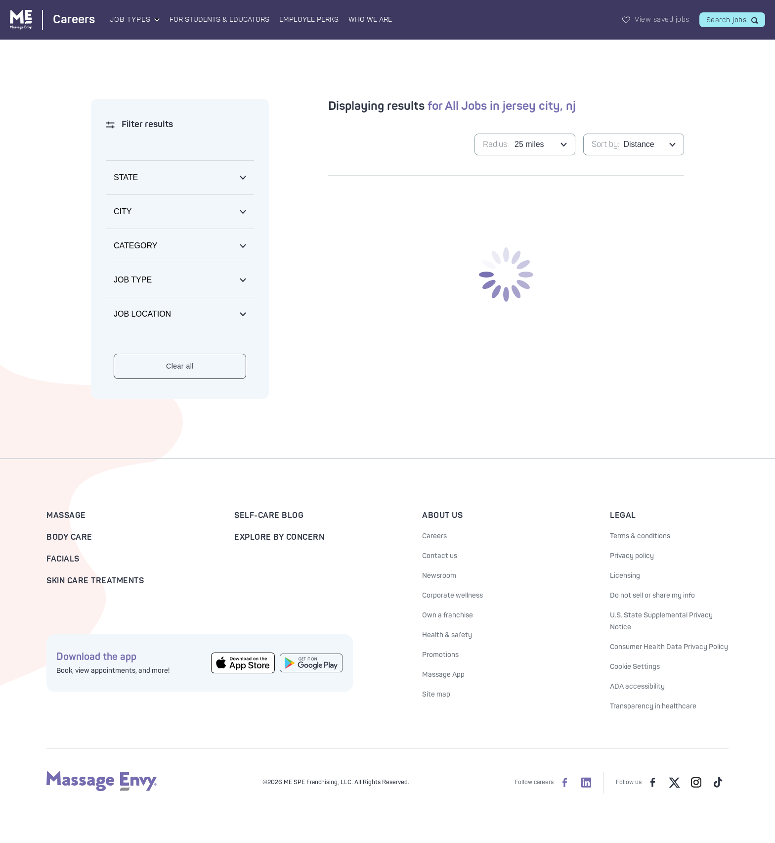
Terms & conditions (640, 536)
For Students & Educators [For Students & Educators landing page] (219, 19)
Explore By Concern (279, 537)
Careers (434, 536)
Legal (623, 515)
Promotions (440, 655)
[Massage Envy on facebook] (652, 783)
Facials (63, 559)
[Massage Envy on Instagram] (696, 783)
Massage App (443, 674)
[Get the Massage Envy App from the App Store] (243, 663)
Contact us (439, 556)
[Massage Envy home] (101, 789)
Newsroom (439, 575)
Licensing (625, 575)
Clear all (180, 366)
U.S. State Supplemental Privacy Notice (661, 621)
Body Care (69, 537)
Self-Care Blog (268, 515)
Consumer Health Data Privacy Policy (669, 647)
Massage (66, 515)
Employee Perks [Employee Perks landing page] (309, 19)
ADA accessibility (637, 686)
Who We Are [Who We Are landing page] (370, 19)
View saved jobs (662, 19)
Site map (436, 694)
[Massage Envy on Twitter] (674, 783)
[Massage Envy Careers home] (52, 19)
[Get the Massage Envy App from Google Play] (312, 663)
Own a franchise (447, 615)
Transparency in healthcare (653, 706)
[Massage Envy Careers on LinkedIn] (586, 783)
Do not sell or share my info (652, 595)
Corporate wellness (452, 595)
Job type (133, 280)
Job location (142, 314)
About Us (442, 515)
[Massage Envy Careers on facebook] (564, 783)
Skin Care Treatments (95, 581)
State (126, 177)
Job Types (130, 19)
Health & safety (447, 635)
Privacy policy (632, 556)
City (122, 211)
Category (135, 245)
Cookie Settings (635, 666)
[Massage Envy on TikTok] (718, 783)
